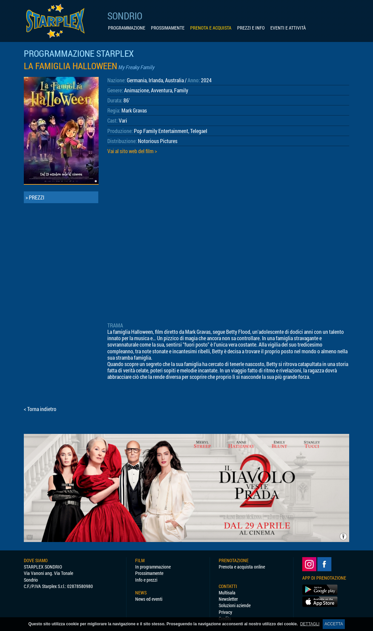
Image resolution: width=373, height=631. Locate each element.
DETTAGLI (310, 624)
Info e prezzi (146, 580)
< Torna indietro (40, 408)
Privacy (225, 612)
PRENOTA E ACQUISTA (210, 28)
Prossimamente (149, 573)
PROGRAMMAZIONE (126, 28)
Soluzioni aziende (235, 605)
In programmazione (153, 567)
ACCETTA (333, 624)
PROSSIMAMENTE (167, 28)
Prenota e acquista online (242, 567)
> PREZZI (34, 197)
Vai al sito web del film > (132, 150)
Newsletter (228, 599)
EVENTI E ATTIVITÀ (288, 28)
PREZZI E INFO (251, 28)
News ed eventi (148, 599)
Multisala (227, 592)
